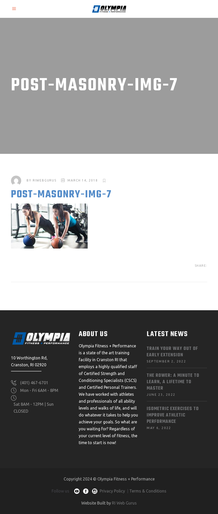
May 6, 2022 (159, 428)
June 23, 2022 (161, 394)
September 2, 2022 (166, 361)
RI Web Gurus (124, 503)
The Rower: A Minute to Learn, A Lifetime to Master (173, 382)
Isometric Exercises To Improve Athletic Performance (173, 415)
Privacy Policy (112, 491)
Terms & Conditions (147, 491)
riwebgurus (44, 180)
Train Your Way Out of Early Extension (172, 352)
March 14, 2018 (82, 180)
